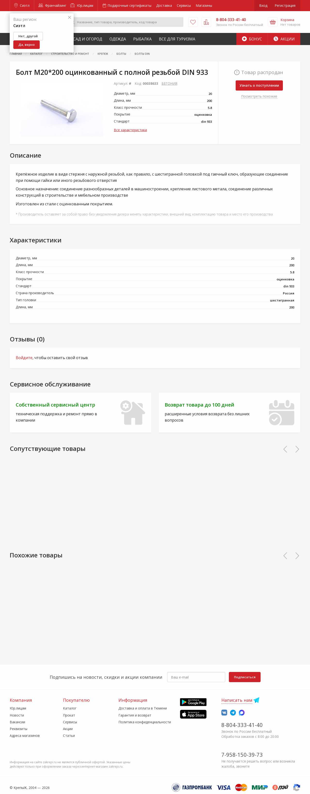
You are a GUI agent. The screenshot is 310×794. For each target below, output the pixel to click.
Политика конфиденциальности (144, 722)
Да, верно (26, 44)
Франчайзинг (52, 5)
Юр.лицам (81, 5)
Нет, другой (28, 36)
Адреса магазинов (25, 735)
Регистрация (285, 5)
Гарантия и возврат (134, 715)
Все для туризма (177, 39)
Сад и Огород (87, 39)
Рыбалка (142, 39)
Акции (284, 39)
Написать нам (236, 700)
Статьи (69, 735)
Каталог (70, 708)
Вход (263, 5)
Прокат (69, 715)
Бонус (252, 39)
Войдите (24, 357)
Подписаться (245, 677)
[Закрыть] (69, 17)
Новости (17, 715)
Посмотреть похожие (259, 96)
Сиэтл (22, 5)
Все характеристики (130, 130)
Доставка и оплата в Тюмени (142, 708)
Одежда (117, 39)
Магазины (204, 5)
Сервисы (184, 5)
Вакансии (17, 722)
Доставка (164, 5)
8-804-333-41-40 (242, 724)
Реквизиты (18, 728)
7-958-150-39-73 (242, 754)
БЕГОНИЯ (169, 83)
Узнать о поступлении (259, 85)
